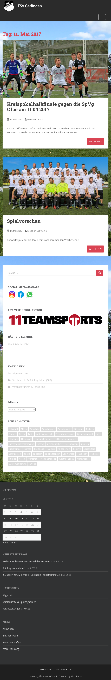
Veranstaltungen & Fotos (26, 386)
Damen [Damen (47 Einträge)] (12, 434)
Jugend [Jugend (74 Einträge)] (40, 444)
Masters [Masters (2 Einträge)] (51, 448)
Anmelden (8, 628)
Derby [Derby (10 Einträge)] (22, 434)
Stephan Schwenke (37, 230)
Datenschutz (63, 669)
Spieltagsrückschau (13, 568)
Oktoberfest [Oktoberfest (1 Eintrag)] (64, 448)
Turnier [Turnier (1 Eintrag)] (12, 458)
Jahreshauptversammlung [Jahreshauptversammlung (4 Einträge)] (21, 444)
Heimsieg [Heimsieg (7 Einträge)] (13, 439)
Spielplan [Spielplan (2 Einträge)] (37, 453)
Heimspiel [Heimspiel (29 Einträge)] (26, 439)
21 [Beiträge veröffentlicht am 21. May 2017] (38, 524)
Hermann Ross (35, 119)
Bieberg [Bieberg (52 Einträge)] (90, 429)
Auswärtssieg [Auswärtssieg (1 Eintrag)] (48, 429)
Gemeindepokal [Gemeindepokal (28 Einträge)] (85, 434)
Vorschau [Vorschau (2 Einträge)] (32, 458)
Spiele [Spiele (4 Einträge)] (27, 453)
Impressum (45, 669)
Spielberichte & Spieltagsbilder (28, 380)
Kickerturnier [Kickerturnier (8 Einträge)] (15, 448)
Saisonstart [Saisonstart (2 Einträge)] (89, 448)
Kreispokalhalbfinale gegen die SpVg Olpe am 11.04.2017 (50, 107)
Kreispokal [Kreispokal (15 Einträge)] (39, 448)
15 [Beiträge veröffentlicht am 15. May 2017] (5, 524)
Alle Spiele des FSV (18, 344)
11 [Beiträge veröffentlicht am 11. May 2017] (21, 518)
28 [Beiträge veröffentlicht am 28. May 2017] (38, 531)
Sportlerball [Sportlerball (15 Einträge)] (68, 453)
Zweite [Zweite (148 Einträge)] (32, 463)
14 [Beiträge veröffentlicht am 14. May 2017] (38, 518)
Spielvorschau (24, 221)
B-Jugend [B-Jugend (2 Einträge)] (78, 429)
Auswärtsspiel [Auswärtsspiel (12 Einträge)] (64, 429)
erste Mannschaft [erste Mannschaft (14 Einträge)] (44, 434)
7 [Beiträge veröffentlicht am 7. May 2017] (37, 512)
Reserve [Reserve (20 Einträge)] (77, 448)
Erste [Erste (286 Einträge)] (30, 434)
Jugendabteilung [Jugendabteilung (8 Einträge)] (54, 444)
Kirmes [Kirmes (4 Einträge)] (27, 448)
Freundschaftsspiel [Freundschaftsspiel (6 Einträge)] (65, 434)
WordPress (76, 676)
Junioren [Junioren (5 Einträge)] (85, 444)
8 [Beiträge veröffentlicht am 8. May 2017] (4, 518)
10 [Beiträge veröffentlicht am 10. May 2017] (16, 518)
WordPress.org (11, 648)
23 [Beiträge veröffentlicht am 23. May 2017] (10, 531)
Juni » (14, 542)
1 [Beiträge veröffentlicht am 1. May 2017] (4, 512)
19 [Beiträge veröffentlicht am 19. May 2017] (27, 524)
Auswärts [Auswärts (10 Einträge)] (34, 429)
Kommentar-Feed (12, 642)
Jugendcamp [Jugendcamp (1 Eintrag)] (72, 444)
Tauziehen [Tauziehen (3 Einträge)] (82, 453)
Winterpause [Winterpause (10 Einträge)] (83, 458)
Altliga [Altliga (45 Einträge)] (24, 429)
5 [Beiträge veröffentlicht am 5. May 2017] (26, 512)
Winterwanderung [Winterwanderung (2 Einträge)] (17, 463)
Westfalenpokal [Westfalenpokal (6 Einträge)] (66, 458)
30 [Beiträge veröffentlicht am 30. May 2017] (10, 537)
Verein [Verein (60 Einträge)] (22, 458)
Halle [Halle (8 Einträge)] (98, 434)
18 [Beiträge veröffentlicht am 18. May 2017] (21, 524)
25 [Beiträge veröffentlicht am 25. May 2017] (21, 531)
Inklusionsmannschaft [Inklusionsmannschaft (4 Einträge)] (66, 439)
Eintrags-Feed (10, 635)
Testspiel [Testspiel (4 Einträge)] (94, 453)
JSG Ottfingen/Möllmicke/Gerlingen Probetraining (29, 574)
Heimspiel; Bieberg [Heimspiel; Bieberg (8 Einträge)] (43, 439)
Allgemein (17, 373)
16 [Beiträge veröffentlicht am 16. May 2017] (10, 524)
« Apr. (6, 542)
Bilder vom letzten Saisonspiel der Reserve (26, 561)
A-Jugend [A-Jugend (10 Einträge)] (13, 429)
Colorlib (54, 676)
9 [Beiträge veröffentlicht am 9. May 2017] (10, 518)
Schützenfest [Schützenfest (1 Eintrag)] (15, 453)
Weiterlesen (95, 141)
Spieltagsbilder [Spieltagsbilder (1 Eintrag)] (52, 453)
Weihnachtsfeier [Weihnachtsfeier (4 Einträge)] (48, 458)
